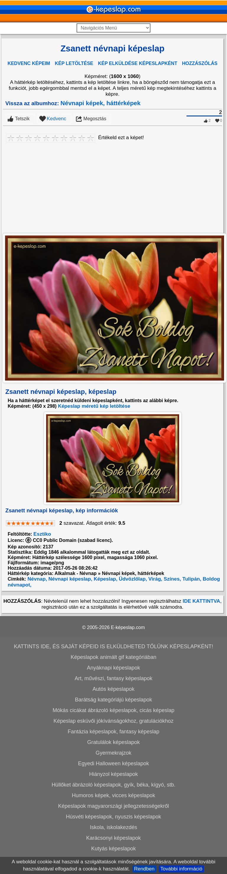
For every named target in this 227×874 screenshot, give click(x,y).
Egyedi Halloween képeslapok (113, 763)
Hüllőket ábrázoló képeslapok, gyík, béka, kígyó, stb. (113, 785)
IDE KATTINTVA (201, 601)
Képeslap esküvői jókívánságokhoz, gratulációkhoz (113, 721)
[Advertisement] (112, 187)
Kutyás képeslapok (113, 849)
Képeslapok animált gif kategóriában (113, 657)
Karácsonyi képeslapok (113, 838)
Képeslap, (104, 579)
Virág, (154, 579)
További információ (181, 869)
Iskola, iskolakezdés (113, 827)
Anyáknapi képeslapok (113, 668)
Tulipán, (191, 579)
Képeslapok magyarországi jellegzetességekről (113, 806)
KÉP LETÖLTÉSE (74, 63)
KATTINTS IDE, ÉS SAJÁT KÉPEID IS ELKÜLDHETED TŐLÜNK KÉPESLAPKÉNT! (113, 646)
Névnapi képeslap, (69, 579)
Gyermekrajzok (113, 753)
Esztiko (42, 534)
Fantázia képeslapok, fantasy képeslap (113, 732)
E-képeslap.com (128, 627)
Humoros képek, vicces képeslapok (113, 795)
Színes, (171, 579)
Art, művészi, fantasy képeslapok (113, 678)
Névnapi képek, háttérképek (101, 103)
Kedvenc (56, 118)
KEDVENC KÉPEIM (28, 63)
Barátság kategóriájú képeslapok (113, 700)
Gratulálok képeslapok (113, 742)
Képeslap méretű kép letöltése (94, 406)
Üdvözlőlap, (132, 579)
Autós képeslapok (113, 689)
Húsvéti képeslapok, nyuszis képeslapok (113, 817)
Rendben (144, 869)
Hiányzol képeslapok (113, 774)
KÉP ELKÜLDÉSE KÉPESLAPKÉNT (137, 63)
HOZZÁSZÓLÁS (200, 63)
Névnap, (36, 579)
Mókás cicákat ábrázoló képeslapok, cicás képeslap (113, 710)
